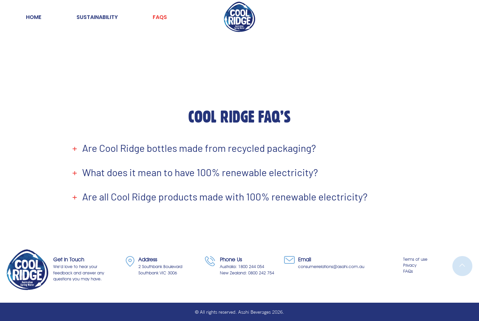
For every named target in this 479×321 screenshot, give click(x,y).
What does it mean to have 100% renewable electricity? (200, 172)
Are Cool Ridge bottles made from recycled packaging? (199, 148)
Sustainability (97, 17)
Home (33, 17)
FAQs (160, 17)
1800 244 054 (251, 266)
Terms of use (415, 259)
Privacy (409, 265)
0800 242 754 (261, 272)
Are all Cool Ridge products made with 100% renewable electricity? (225, 196)
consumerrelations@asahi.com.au (331, 266)
